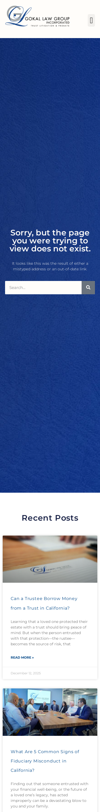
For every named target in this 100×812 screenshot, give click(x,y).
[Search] (88, 287)
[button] (91, 20)
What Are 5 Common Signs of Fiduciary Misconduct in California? (45, 761)
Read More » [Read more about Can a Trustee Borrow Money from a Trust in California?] (22, 657)
